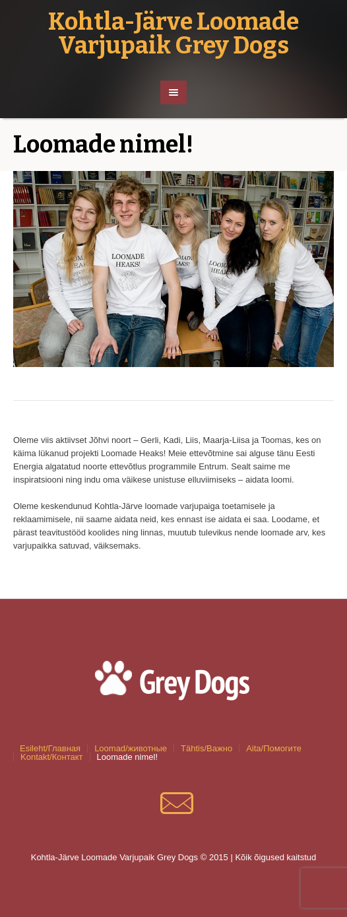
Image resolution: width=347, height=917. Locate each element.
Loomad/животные (130, 748)
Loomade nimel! (127, 757)
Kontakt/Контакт (51, 757)
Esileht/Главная (50, 748)
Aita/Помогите (273, 748)
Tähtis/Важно (206, 748)
